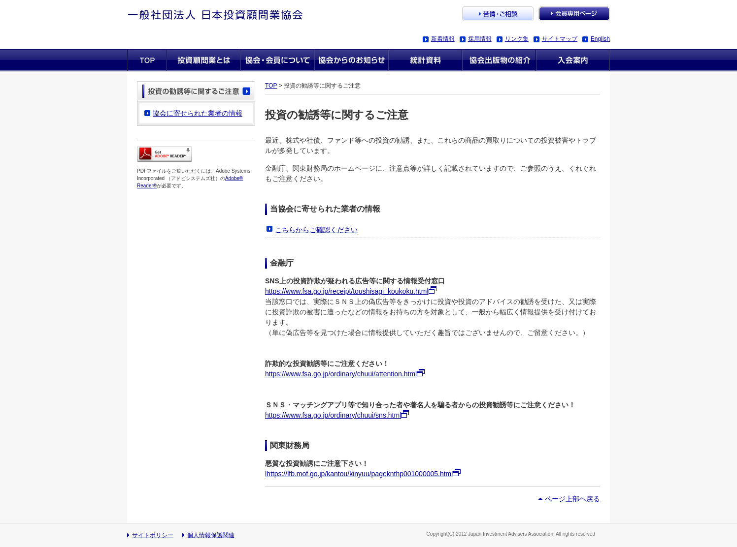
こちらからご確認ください (316, 230)
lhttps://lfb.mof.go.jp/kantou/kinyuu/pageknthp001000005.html (359, 474)
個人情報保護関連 (210, 535)
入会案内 (573, 60)
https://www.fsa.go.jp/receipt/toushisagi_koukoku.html (347, 291)
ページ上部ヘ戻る (572, 499)
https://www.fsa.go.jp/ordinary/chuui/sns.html (333, 415)
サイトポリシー (152, 535)
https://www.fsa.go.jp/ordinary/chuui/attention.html (341, 374)
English (600, 38)
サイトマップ (559, 38)
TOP (271, 85)
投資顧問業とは (203, 60)
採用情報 (480, 38)
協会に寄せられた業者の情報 (197, 113)
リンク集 (517, 38)
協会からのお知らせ (351, 60)
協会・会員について (277, 60)
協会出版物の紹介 (499, 60)
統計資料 (425, 60)
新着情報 (443, 38)
